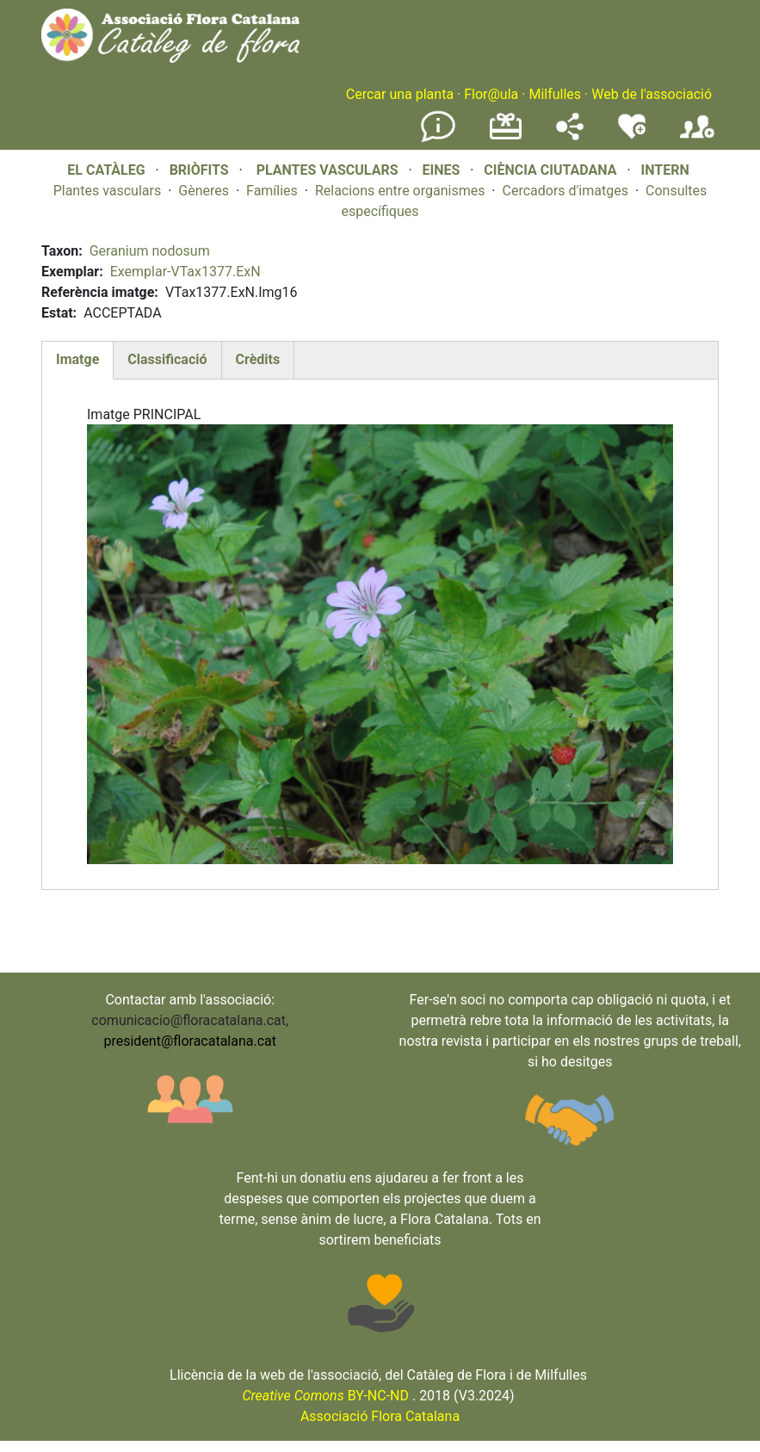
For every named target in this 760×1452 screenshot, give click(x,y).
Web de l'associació (651, 94)
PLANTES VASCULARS (327, 170)
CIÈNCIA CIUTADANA (550, 170)
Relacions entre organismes (400, 190)
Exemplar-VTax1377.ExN (185, 271)
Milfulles (554, 94)
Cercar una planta (400, 94)
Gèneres (203, 190)
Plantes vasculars (107, 190)
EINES (441, 170)
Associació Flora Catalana (380, 1416)
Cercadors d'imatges (564, 190)
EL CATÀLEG (106, 170)
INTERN (664, 170)
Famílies (272, 190)
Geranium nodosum (150, 251)
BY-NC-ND (325, 1395)
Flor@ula (491, 94)
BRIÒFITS (201, 170)
